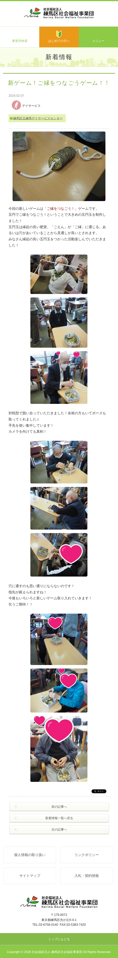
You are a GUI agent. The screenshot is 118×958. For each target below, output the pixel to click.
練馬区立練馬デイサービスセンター (38, 118)
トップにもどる (59, 939)
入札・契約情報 (86, 876)
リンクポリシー (86, 855)
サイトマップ (29, 876)
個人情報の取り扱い (29, 855)
